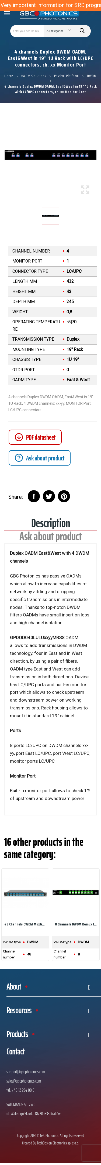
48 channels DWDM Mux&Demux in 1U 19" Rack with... (25, 924)
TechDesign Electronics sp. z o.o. (58, 1143)
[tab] (40, 458)
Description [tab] (50, 525)
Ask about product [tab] (50, 538)
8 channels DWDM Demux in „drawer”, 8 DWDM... (76, 924)
